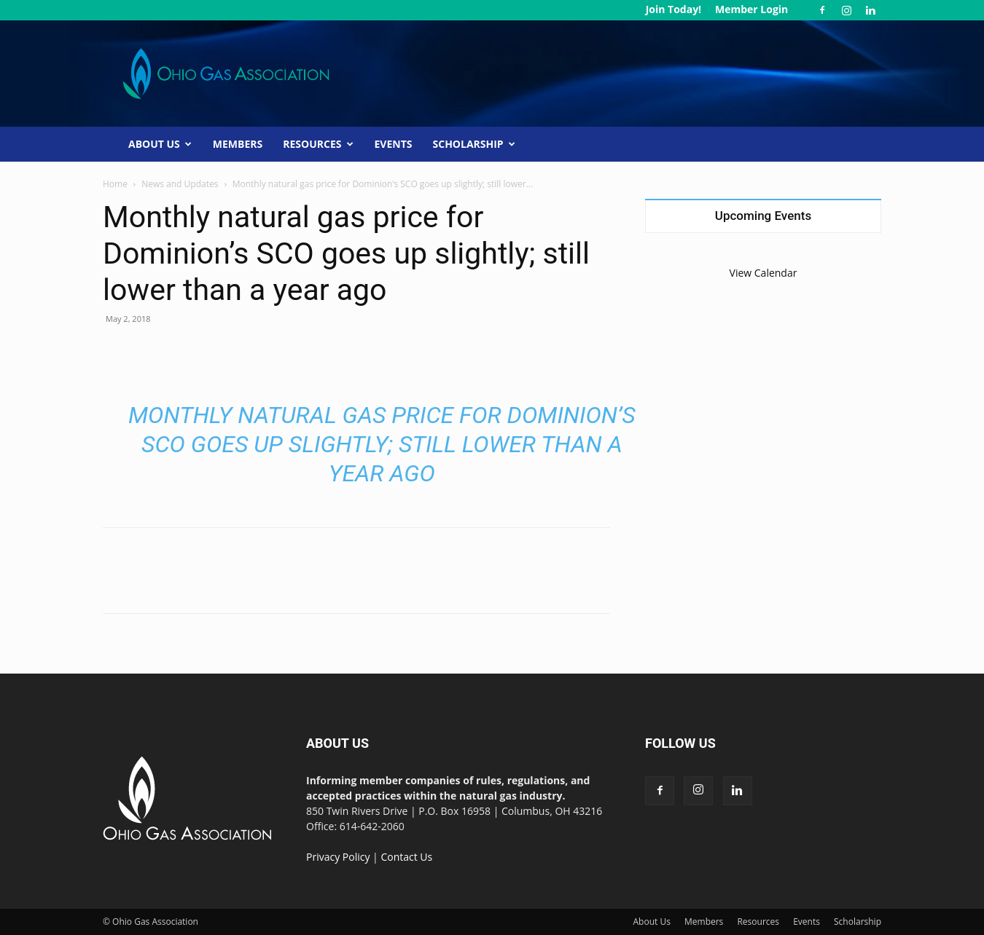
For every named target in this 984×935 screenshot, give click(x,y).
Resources (318, 144)
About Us (160, 144)
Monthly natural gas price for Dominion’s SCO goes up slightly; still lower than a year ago (382, 444)
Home (115, 184)
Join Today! (673, 9)
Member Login (751, 9)
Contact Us (406, 857)
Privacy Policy (338, 857)
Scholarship (474, 144)
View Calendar (763, 273)
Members (237, 144)
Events (394, 144)
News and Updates (179, 184)
